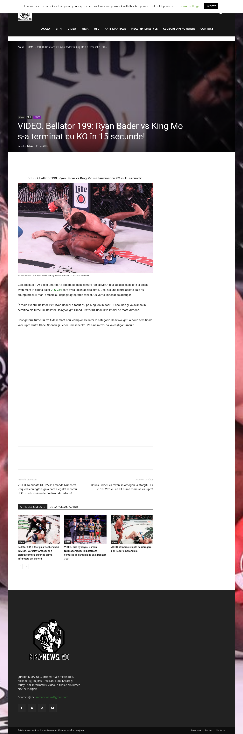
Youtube (220, 730)
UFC (96, 28)
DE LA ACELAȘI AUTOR (64, 506)
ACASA (45, 28)
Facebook (196, 730)
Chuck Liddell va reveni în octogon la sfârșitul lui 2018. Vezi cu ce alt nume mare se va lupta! (122, 487)
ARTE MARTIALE (115, 28)
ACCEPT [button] (211, 6)
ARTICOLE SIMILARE (32, 506)
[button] (220, 13)
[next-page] (26, 566)
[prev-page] (20, 566)
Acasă (21, 47)
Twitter (208, 730)
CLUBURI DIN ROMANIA (179, 28)
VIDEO (72, 28)
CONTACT (206, 28)
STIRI (59, 28)
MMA (84, 28)
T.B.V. (30, 145)
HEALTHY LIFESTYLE (144, 28)
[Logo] (25, 13)
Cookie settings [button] (189, 6)
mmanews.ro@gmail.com (52, 697)
